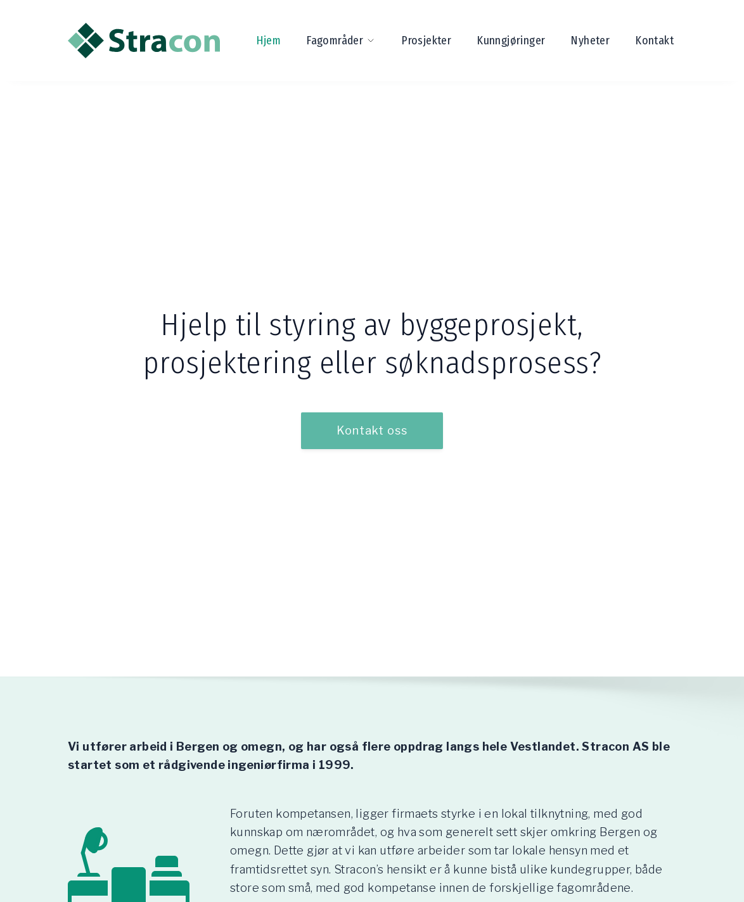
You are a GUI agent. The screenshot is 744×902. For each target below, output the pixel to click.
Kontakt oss (372, 430)
